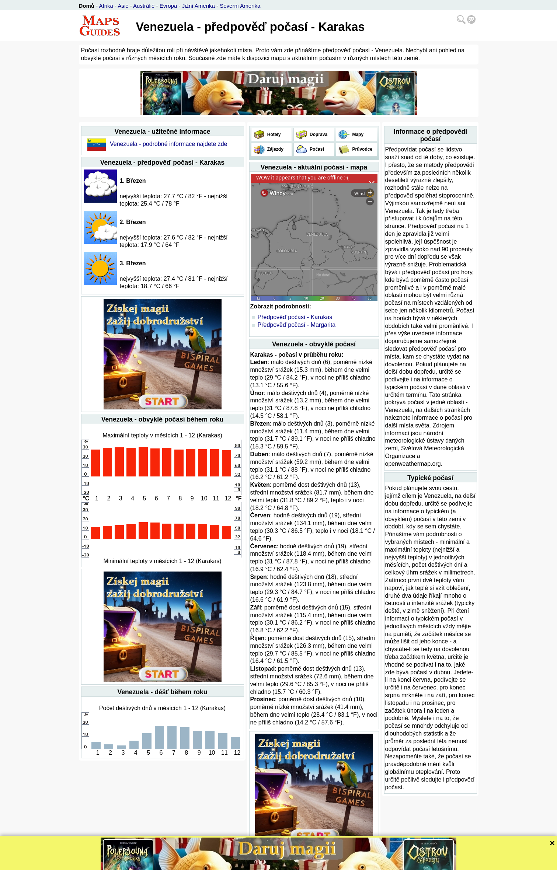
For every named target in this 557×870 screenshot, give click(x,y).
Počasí (316, 149)
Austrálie (143, 6)
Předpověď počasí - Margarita (297, 325)
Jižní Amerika (198, 6)
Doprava (318, 134)
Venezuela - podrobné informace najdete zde (168, 144)
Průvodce (361, 149)
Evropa (168, 6)
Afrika (106, 6)
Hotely (273, 134)
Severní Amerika (240, 6)
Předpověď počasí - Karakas (295, 317)
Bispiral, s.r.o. (251, 863)
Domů (87, 6)
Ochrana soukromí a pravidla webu (305, 863)
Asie (123, 6)
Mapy (357, 134)
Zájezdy (274, 149)
